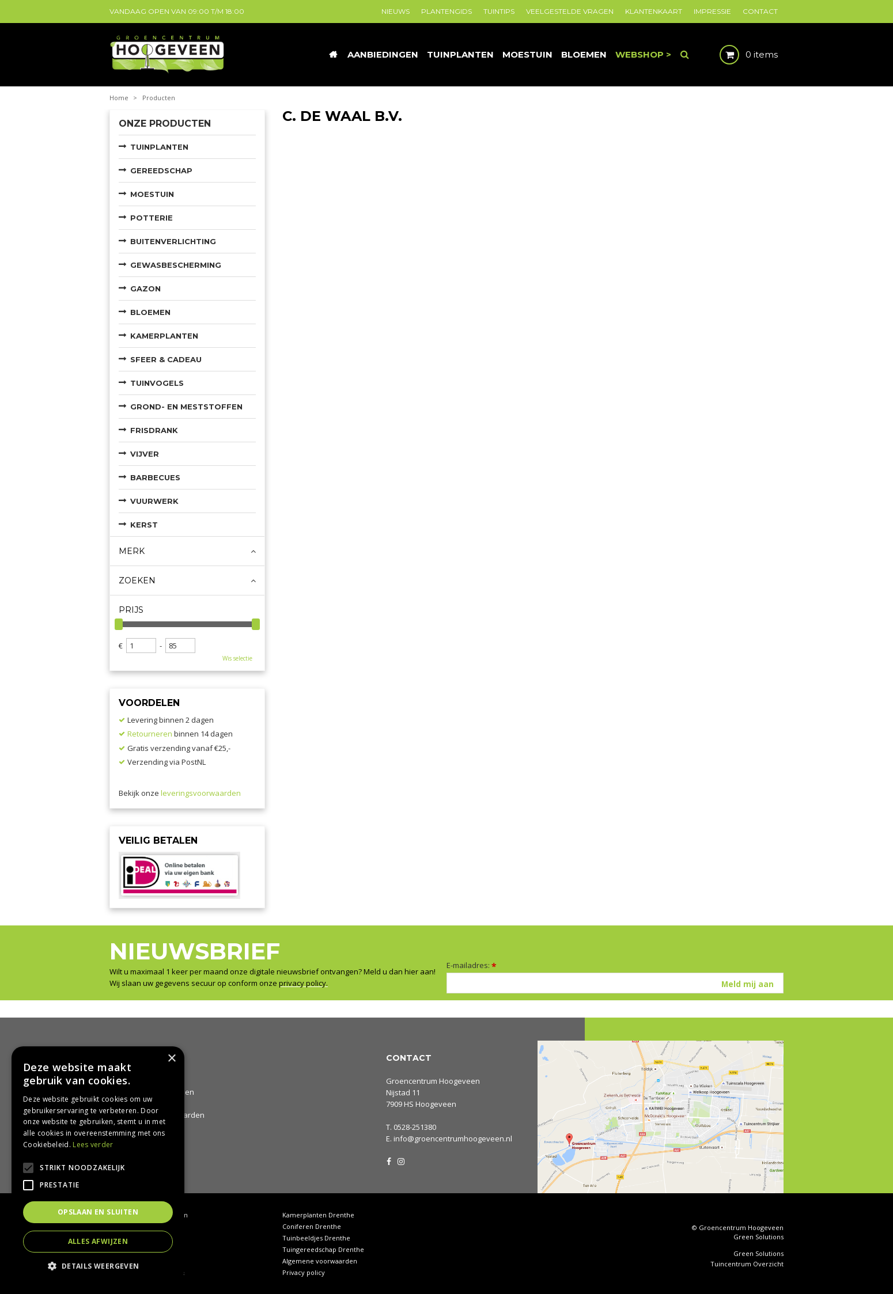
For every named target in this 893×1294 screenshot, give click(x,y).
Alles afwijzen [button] (98, 1241)
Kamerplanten (164, 335)
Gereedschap (161, 170)
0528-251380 (414, 1127)
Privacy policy (303, 1272)
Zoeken (137, 580)
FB (389, 1160)
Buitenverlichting (173, 241)
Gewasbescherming (175, 265)
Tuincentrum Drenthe (143, 1226)
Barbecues (155, 477)
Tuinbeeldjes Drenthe (316, 1238)
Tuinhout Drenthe (137, 1238)
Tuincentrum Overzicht (747, 1264)
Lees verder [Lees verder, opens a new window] (93, 1144)
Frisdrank (154, 430)
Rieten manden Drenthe (147, 1272)
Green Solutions (758, 1236)
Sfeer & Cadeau (166, 359)
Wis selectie (237, 658)
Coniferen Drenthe (311, 1226)
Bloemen (150, 312)
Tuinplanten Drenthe (142, 1261)
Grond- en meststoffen (186, 406)
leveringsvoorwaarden (201, 793)
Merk (132, 551)
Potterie (151, 217)
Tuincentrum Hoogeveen (148, 1214)
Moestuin (152, 194)
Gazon (145, 288)
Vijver (144, 453)
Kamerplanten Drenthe (318, 1214)
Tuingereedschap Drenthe (323, 1249)
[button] (98, 1265)
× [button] (171, 1058)
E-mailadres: (472, 965)
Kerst (144, 524)
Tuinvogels (157, 383)
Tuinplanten (159, 146)
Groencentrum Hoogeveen (433, 1081)
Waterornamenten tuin (145, 1249)
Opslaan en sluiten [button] (98, 1212)
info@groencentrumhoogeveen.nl (452, 1138)
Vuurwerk (154, 501)
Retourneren (149, 733)
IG (400, 1160)
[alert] (98, 1164)
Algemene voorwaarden (319, 1261)
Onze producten (165, 123)
